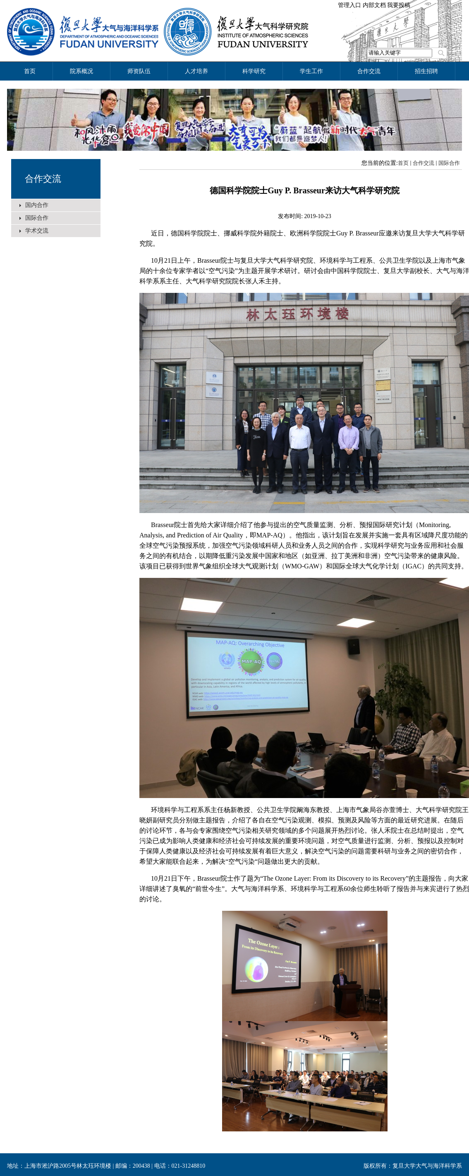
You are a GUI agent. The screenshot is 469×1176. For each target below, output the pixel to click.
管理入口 (349, 5)
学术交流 (36, 231)
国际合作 (36, 218)
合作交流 (43, 178)
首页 (403, 163)
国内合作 (36, 205)
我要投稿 (398, 5)
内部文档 (374, 5)
